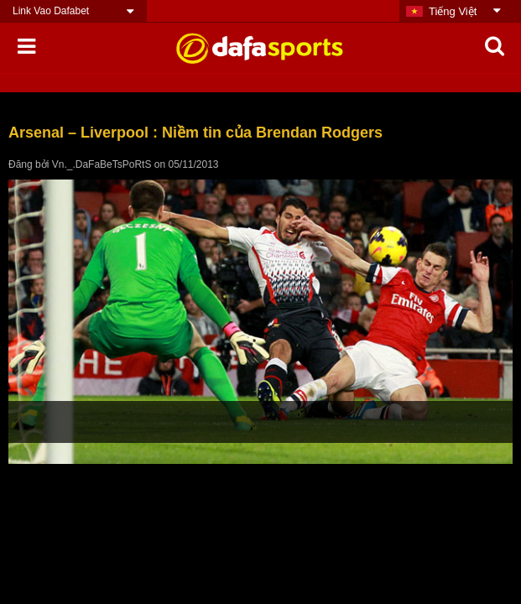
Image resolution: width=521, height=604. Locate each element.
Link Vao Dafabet (51, 11)
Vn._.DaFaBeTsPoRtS (102, 164)
